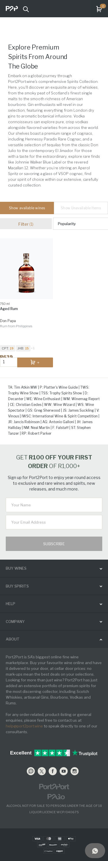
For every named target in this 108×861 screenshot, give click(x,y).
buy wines (16, 568)
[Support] (95, 850)
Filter (25, 224)
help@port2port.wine (24, 726)
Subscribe (54, 543)
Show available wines (27, 208)
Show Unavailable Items (81, 208)
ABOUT (13, 639)
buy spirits (17, 586)
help (10, 603)
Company (15, 621)
